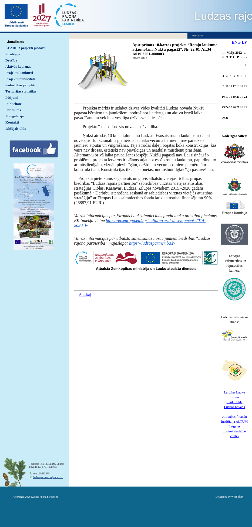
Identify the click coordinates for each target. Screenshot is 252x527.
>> (245, 53)
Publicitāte (13, 104)
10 (227, 86)
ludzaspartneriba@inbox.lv (48, 477)
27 (237, 107)
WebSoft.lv (237, 496)
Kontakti (12, 122)
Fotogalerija (14, 116)
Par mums (13, 110)
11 (230, 86)
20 (237, 96)
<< (223, 53)
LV (244, 42)
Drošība (11, 60)
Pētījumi (11, 97)
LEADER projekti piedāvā (25, 48)
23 (223, 107)
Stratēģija (12, 54)
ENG (236, 42)
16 (223, 96)
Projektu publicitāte (20, 79)
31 (227, 117)
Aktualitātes (14, 42)
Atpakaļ (85, 295)
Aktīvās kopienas (18, 66)
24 (227, 107)
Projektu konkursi (19, 73)
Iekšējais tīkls (15, 128)
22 (245, 96)
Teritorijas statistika (20, 91)
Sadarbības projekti (20, 85)
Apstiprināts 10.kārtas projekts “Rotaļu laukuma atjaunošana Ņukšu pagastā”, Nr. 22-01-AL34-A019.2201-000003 (174, 49)
